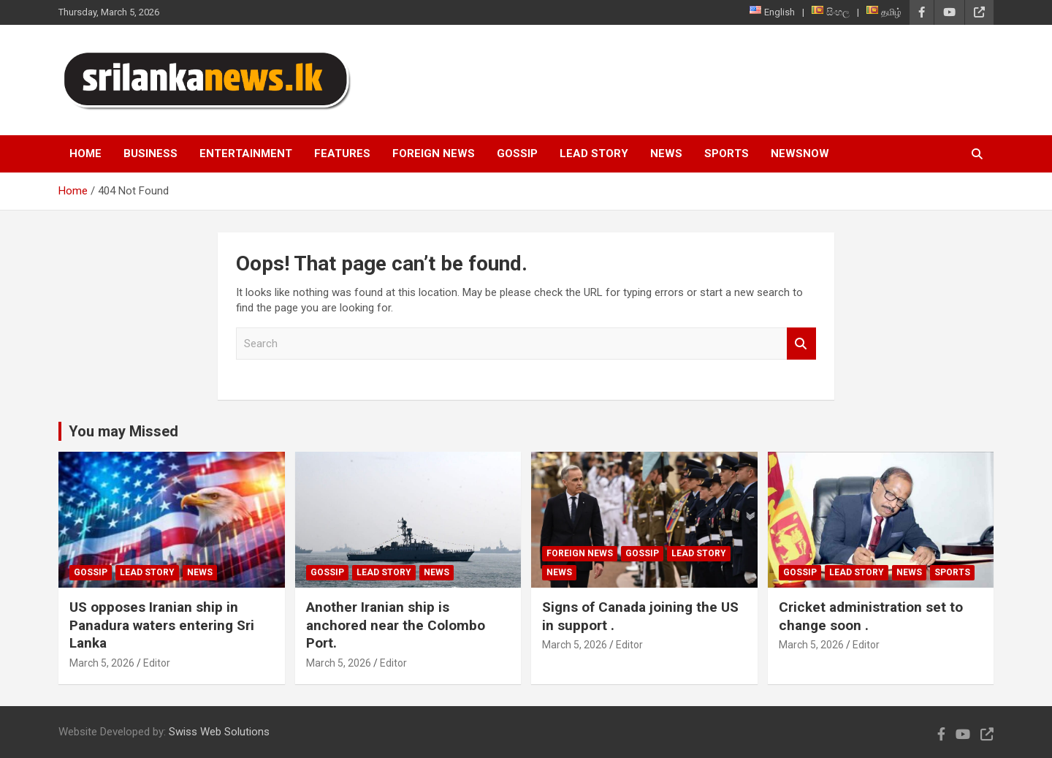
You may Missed (123, 431)
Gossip (517, 153)
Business (150, 153)
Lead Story (594, 153)
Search (801, 343)
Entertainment (245, 153)
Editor (156, 663)
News (666, 153)
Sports (726, 153)
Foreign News (433, 153)
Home (85, 153)
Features (342, 153)
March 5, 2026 (101, 663)
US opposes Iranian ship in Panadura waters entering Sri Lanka (161, 625)
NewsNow (800, 153)
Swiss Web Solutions (219, 731)
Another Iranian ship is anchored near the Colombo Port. (395, 625)
